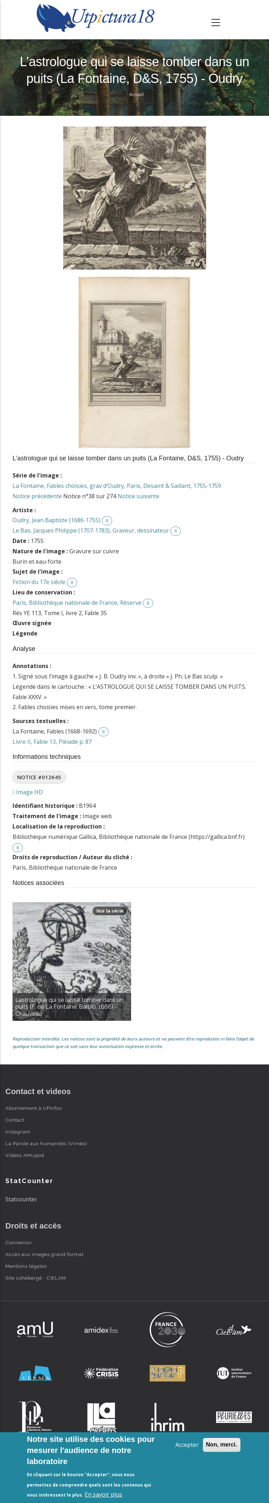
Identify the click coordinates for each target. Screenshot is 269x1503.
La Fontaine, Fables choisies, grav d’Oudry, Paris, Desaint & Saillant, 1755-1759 (117, 486)
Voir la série (110, 911)
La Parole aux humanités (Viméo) (46, 1143)
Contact (15, 1120)
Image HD (28, 792)
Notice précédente (37, 496)
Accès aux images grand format (44, 1254)
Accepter (187, 1445)
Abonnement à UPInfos (33, 1108)
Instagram (17, 1131)
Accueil (136, 95)
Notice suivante (138, 496)
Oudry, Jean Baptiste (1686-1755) (56, 520)
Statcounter (21, 1199)
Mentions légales (26, 1266)
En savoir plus (103, 1494)
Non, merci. (221, 1445)
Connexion (18, 1242)
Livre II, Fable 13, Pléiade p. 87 (52, 742)
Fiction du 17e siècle (39, 582)
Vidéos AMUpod (24, 1155)
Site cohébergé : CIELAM (35, 1278)
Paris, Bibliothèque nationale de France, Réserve (77, 603)
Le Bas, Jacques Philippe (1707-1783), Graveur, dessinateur (91, 530)
